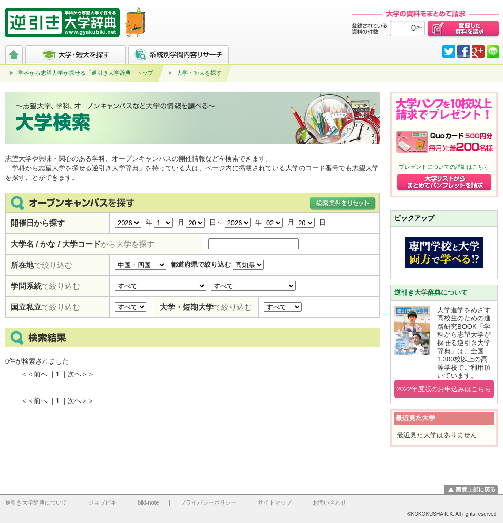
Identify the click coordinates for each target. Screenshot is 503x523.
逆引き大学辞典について (431, 292)
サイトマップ (275, 502)
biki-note (148, 502)
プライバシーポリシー (208, 502)
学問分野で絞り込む (160, 286)
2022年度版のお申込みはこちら (444, 389)
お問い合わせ (329, 502)
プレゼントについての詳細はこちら (444, 167)
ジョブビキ (102, 502)
